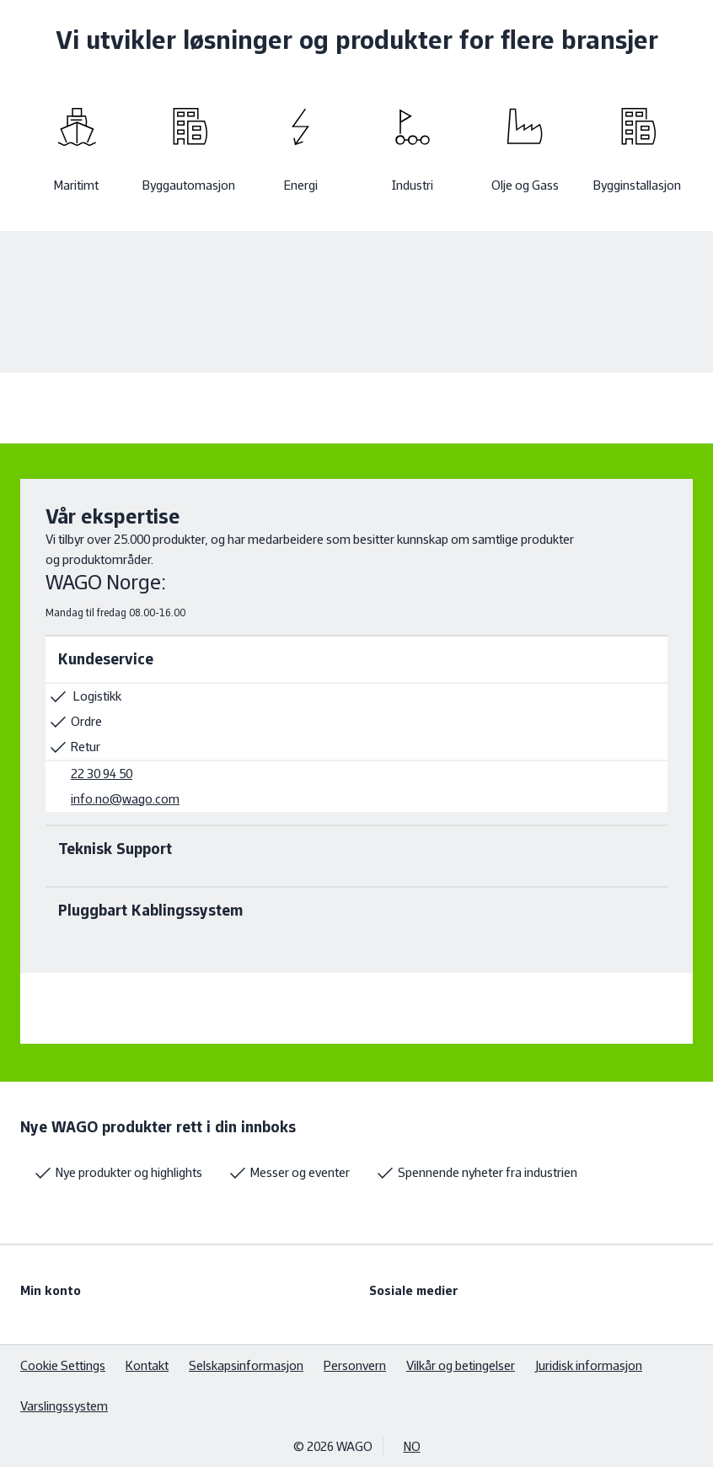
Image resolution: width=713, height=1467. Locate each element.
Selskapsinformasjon (246, 1365)
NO (412, 1446)
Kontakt (147, 1365)
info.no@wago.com (125, 799)
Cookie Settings (62, 1365)
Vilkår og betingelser (460, 1365)
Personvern (355, 1365)
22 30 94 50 (101, 773)
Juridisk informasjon (588, 1365)
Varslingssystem (64, 1406)
